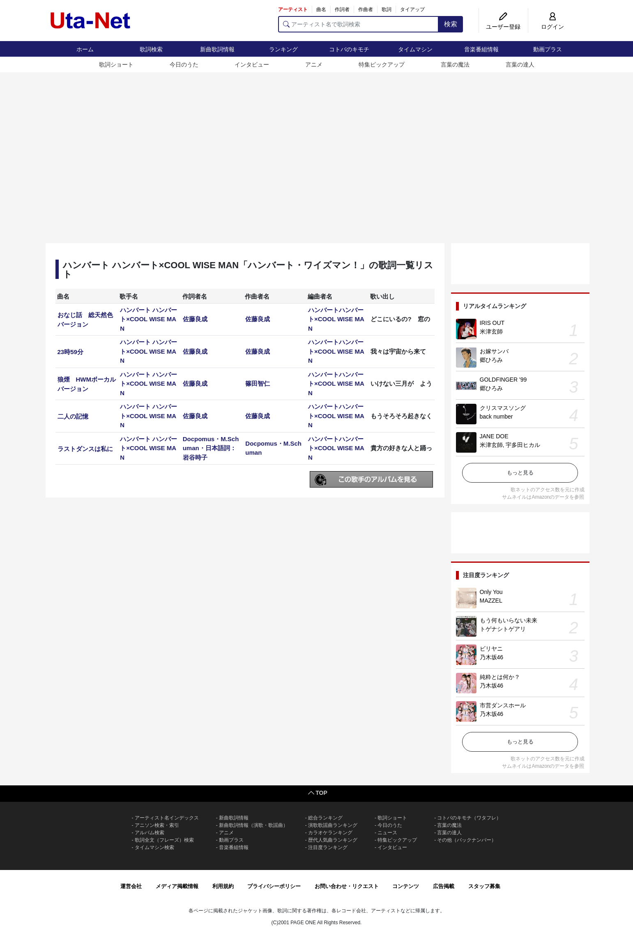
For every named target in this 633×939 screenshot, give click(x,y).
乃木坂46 (492, 657)
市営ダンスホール (503, 705)
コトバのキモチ (349, 49)
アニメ (313, 64)
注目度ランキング (328, 847)
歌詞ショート (116, 64)
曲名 (321, 9)
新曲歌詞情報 (217, 49)
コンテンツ (405, 886)
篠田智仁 (257, 383)
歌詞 (386, 9)
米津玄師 (491, 331)
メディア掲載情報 (177, 886)
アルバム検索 (149, 832)
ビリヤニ (491, 648)
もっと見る (520, 472)
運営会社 (131, 886)
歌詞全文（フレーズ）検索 (164, 840)
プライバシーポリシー (274, 886)
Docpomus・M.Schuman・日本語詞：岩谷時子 (211, 448)
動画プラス (547, 49)
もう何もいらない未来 (508, 620)
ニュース (387, 832)
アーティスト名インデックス (167, 818)
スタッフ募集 (484, 886)
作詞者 (342, 9)
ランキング (283, 49)
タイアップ (412, 9)
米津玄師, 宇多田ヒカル (510, 445)
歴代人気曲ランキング (332, 840)
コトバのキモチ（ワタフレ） (469, 818)
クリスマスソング (503, 408)
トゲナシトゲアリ (503, 629)
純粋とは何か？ (500, 677)
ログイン (552, 26)
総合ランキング (325, 818)
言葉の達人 (520, 64)
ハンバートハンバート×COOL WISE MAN (336, 319)
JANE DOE (494, 436)
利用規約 (223, 886)
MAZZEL (491, 600)
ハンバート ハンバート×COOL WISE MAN (148, 319)
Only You (491, 592)
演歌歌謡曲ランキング (332, 825)
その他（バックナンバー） (466, 840)
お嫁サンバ (494, 351)
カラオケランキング (330, 832)
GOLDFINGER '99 (503, 379)
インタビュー (252, 64)
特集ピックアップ (382, 64)
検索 (450, 24)
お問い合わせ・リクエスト (347, 886)
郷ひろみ (491, 360)
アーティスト (293, 9)
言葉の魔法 (455, 64)
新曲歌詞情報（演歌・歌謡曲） (253, 825)
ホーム (85, 49)
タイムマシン (415, 49)
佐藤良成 (195, 318)
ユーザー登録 (503, 26)
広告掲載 (443, 886)
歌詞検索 (151, 49)
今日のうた (184, 64)
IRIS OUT (492, 323)
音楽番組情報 (481, 49)
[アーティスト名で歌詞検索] (358, 24)
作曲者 (365, 9)
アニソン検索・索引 (157, 825)
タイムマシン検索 (154, 847)
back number (496, 416)
